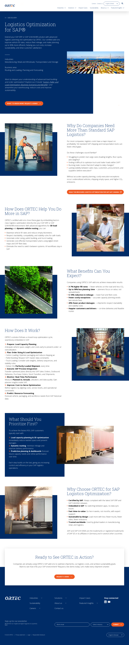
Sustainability (35, 603)
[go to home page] (10, 6)
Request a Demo (64, 577)
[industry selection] (100, 625)
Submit (117, 624)
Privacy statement (20, 635)
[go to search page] (122, 3)
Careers (94, 3)
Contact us (100, 3)
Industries (34, 598)
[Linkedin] (105, 602)
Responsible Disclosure (39, 635)
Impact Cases (84, 598)
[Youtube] (109, 602)
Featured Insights (86, 603)
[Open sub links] (41, 598)
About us (58, 603)
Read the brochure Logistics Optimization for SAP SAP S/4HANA (95, 192)
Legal (29, 635)
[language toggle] (112, 4)
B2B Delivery (11, 17)
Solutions (58, 598)
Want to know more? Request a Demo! (24, 103)
